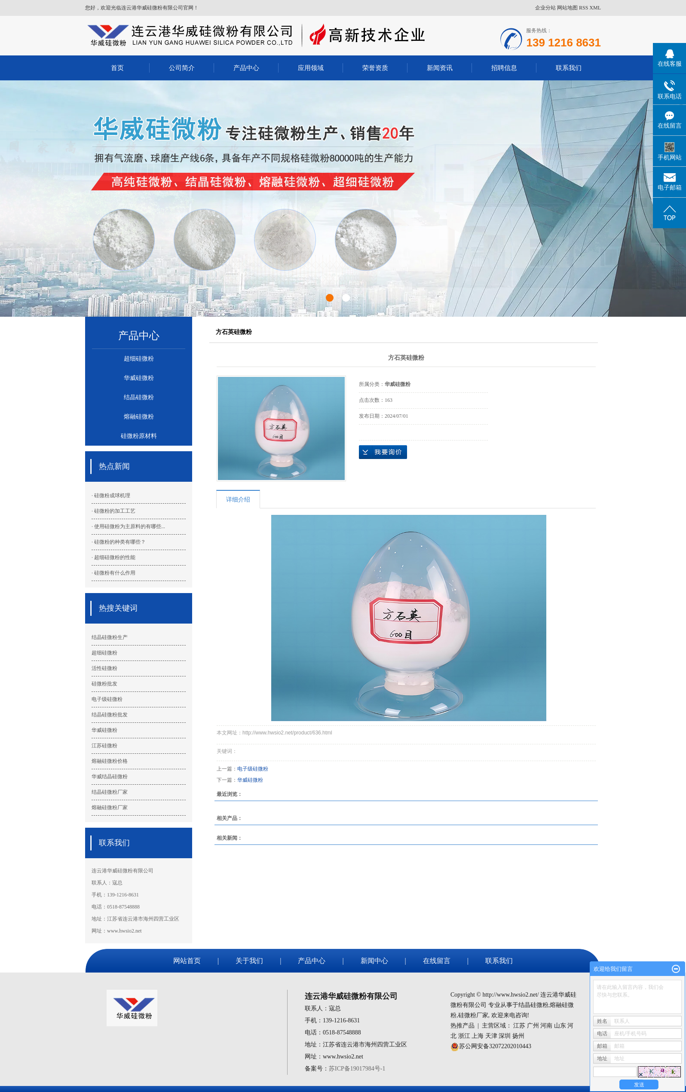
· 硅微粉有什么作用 (113, 573)
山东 (560, 1025)
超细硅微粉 (139, 358)
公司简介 (182, 67)
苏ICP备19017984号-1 (357, 1068)
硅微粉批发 (104, 684)
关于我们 (249, 960)
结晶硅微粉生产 (110, 637)
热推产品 (462, 1025)
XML (595, 8)
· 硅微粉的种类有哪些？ (119, 542)
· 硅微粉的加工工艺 (113, 511)
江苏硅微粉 (104, 746)
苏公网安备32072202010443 (495, 1046)
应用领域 (311, 67)
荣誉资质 (375, 67)
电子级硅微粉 (107, 699)
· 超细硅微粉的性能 (113, 557)
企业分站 (545, 8)
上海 (478, 1036)
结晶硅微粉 (139, 397)
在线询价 (383, 452)
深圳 (505, 1036)
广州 (533, 1025)
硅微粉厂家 (473, 1015)
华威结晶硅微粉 (110, 777)
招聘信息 (504, 67)
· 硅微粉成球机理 (111, 495)
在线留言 (436, 960)
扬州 (518, 1036)
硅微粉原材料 (139, 436)
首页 (117, 67)
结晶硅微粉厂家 (110, 792)
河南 (546, 1025)
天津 (491, 1036)
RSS (583, 8)
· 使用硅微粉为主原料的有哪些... (128, 526)
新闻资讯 (440, 67)
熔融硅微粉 (139, 416)
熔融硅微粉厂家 (110, 807)
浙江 (464, 1036)
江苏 (519, 1025)
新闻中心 (374, 960)
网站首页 (187, 960)
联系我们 (569, 67)
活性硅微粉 (104, 668)
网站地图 (567, 8)
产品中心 (246, 67)
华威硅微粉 (139, 378)
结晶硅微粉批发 (110, 715)
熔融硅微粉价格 (110, 761)
